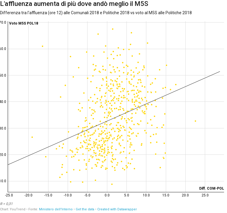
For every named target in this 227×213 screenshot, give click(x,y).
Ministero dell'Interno (56, 209)
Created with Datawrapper (117, 209)
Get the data (85, 209)
